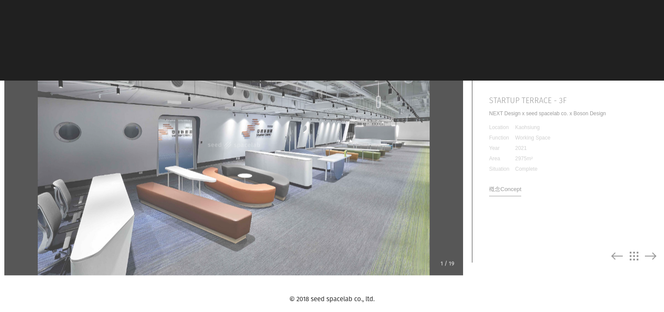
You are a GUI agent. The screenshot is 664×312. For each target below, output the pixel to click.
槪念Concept (505, 183)
